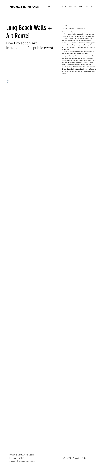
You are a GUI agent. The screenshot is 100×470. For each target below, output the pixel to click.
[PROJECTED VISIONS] (24, 7)
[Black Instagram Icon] (49, 7)
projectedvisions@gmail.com (22, 461)
